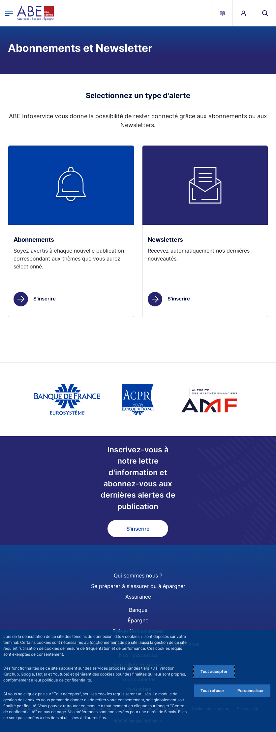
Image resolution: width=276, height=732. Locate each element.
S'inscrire (35, 299)
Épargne (138, 620)
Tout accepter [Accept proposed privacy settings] (214, 671)
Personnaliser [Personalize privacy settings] (250, 690)
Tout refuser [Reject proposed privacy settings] (212, 690)
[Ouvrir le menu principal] (9, 13)
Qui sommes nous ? (138, 575)
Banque (138, 610)
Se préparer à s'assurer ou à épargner (138, 586)
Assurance (138, 596)
